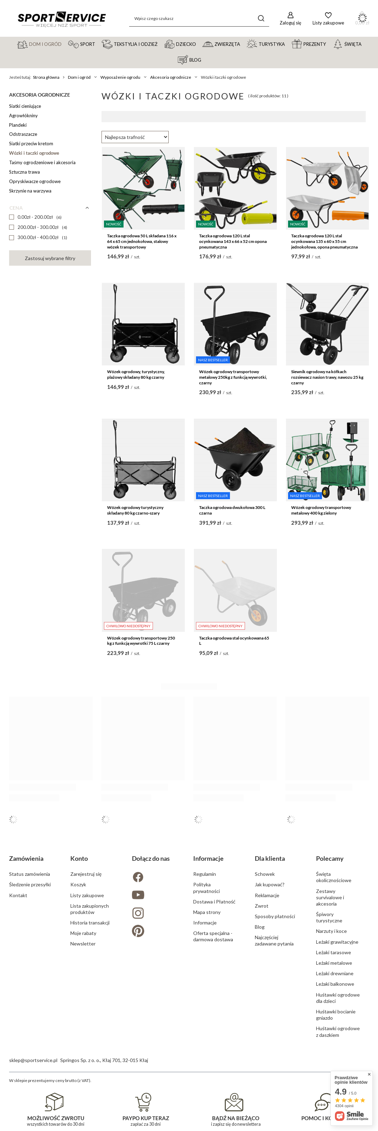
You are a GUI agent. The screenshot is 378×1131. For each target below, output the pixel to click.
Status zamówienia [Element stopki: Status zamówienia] (29, 874)
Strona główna (46, 77)
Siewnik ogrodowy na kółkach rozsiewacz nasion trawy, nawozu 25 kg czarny (327, 377)
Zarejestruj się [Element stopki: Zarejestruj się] (86, 874)
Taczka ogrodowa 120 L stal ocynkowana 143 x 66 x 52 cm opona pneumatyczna (233, 241)
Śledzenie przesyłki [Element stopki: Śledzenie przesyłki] (30, 884)
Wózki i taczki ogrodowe (34, 153)
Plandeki (18, 125)
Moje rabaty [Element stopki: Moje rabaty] (83, 933)
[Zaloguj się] (290, 18)
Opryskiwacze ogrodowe (35, 181)
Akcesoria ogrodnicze (170, 77)
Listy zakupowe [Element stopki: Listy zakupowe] (87, 895)
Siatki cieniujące (25, 106)
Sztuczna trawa (24, 172)
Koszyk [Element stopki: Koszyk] (78, 884)
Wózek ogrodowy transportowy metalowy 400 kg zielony (321, 510)
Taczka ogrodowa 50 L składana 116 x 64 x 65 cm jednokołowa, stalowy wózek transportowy (141, 241)
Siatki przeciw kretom (31, 143)
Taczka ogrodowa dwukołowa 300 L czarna (232, 510)
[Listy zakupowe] (328, 18)
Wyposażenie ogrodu (120, 77)
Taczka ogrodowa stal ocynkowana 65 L (234, 640)
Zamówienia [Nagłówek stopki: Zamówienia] (26, 858)
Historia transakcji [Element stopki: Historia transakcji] (90, 923)
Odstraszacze (23, 134)
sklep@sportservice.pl (33, 1060)
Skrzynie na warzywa (30, 191)
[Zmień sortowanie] (135, 137)
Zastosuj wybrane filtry (50, 258)
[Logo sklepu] (61, 18)
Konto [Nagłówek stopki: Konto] (79, 858)
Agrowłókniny (23, 115)
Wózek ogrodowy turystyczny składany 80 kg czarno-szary (135, 510)
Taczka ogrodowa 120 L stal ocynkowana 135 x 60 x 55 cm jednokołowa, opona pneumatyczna (324, 241)
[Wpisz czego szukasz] (199, 18)
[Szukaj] (261, 18)
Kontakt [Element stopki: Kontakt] (18, 895)
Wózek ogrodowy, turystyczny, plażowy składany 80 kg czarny (136, 374)
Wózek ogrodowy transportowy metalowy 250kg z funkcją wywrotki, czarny (233, 377)
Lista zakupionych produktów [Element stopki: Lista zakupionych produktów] (89, 909)
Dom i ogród (79, 77)
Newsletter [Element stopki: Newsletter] (83, 944)
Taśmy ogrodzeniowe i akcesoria (42, 162)
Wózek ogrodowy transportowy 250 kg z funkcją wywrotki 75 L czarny (141, 640)
